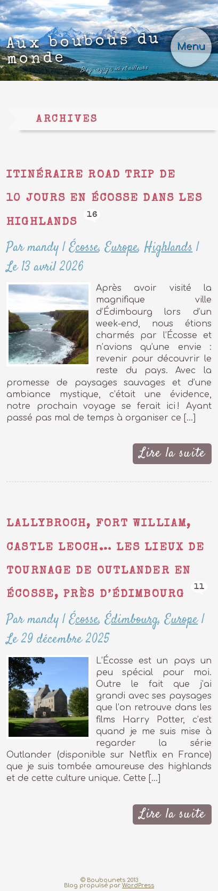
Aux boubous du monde (84, 54)
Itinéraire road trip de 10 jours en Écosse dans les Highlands (104, 199)
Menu (191, 46)
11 (199, 587)
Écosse (84, 247)
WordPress (138, 885)
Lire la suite (172, 453)
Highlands (168, 247)
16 (92, 215)
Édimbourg (131, 619)
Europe (121, 247)
